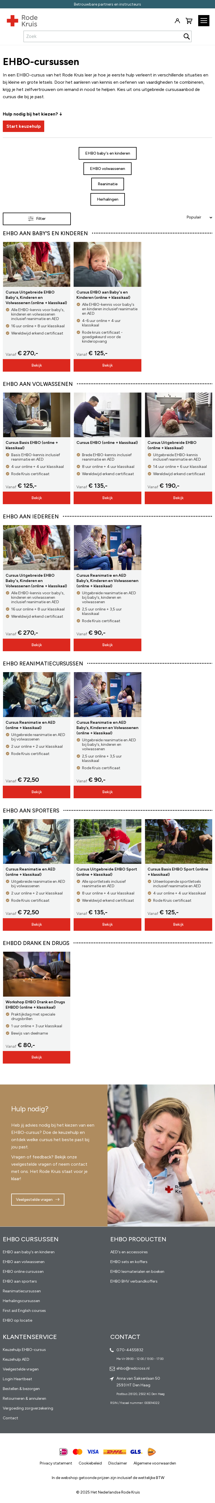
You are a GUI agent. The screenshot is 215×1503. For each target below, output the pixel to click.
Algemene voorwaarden (155, 1463)
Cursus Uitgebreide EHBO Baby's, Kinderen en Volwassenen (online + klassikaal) (36, 297)
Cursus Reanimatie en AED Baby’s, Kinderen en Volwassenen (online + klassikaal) (107, 580)
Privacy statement (56, 1463)
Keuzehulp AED (16, 1359)
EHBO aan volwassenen (24, 1261)
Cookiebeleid (90, 1463)
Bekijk (36, 365)
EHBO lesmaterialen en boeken (137, 1271)
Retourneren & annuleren (24, 1398)
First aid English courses (24, 1310)
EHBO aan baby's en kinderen (29, 1252)
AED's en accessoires (129, 1252)
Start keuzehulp (23, 126)
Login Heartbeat (17, 1379)
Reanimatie (108, 184)
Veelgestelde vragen (34, 1199)
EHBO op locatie (17, 1320)
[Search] (186, 36)
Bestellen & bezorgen (21, 1388)
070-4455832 (129, 1350)
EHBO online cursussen (23, 1271)
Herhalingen (107, 199)
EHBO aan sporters (20, 1281)
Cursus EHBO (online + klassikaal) (107, 442)
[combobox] (107, 36)
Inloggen (177, 20)
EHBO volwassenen (107, 168)
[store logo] (19, 19)
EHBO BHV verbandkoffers (134, 1281)
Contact (10, 1418)
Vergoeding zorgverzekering (28, 1408)
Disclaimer (117, 1463)
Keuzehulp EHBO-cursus (24, 1349)
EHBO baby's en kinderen (107, 153)
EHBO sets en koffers (129, 1261)
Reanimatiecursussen (22, 1291)
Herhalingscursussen (21, 1300)
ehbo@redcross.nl (132, 1368)
